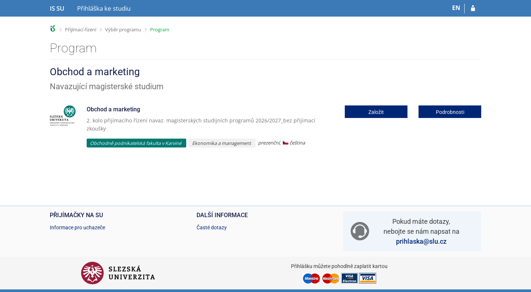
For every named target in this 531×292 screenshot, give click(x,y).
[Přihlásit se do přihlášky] (473, 8)
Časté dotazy (212, 227)
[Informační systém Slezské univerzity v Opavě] (57, 8)
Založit (376, 112)
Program (159, 29)
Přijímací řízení (80, 29)
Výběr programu (123, 29)
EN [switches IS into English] (456, 8)
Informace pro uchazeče (77, 227)
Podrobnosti (450, 112)
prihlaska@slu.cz (421, 241)
